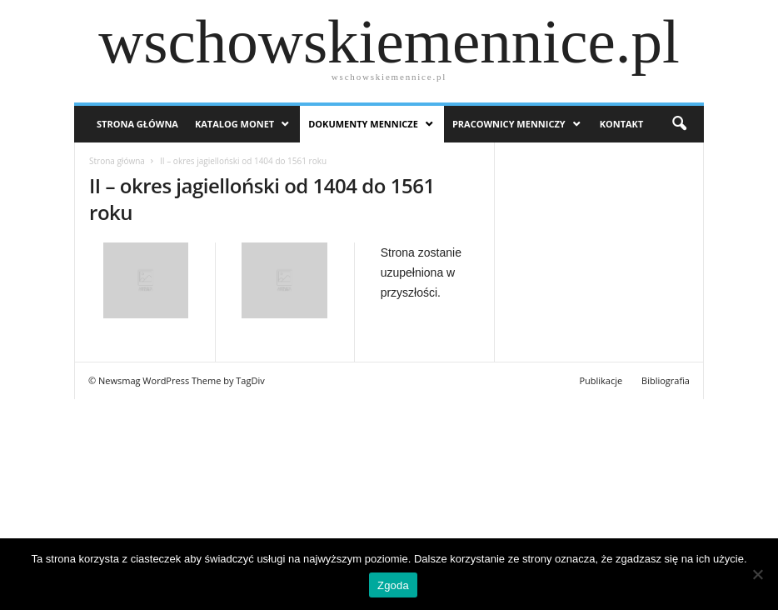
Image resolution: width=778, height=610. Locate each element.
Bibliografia (665, 380)
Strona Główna (137, 124)
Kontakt (622, 124)
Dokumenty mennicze (363, 124)
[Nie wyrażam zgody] (757, 574)
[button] (679, 124)
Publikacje (600, 380)
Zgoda (393, 585)
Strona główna (117, 161)
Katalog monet (234, 124)
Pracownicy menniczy (509, 124)
